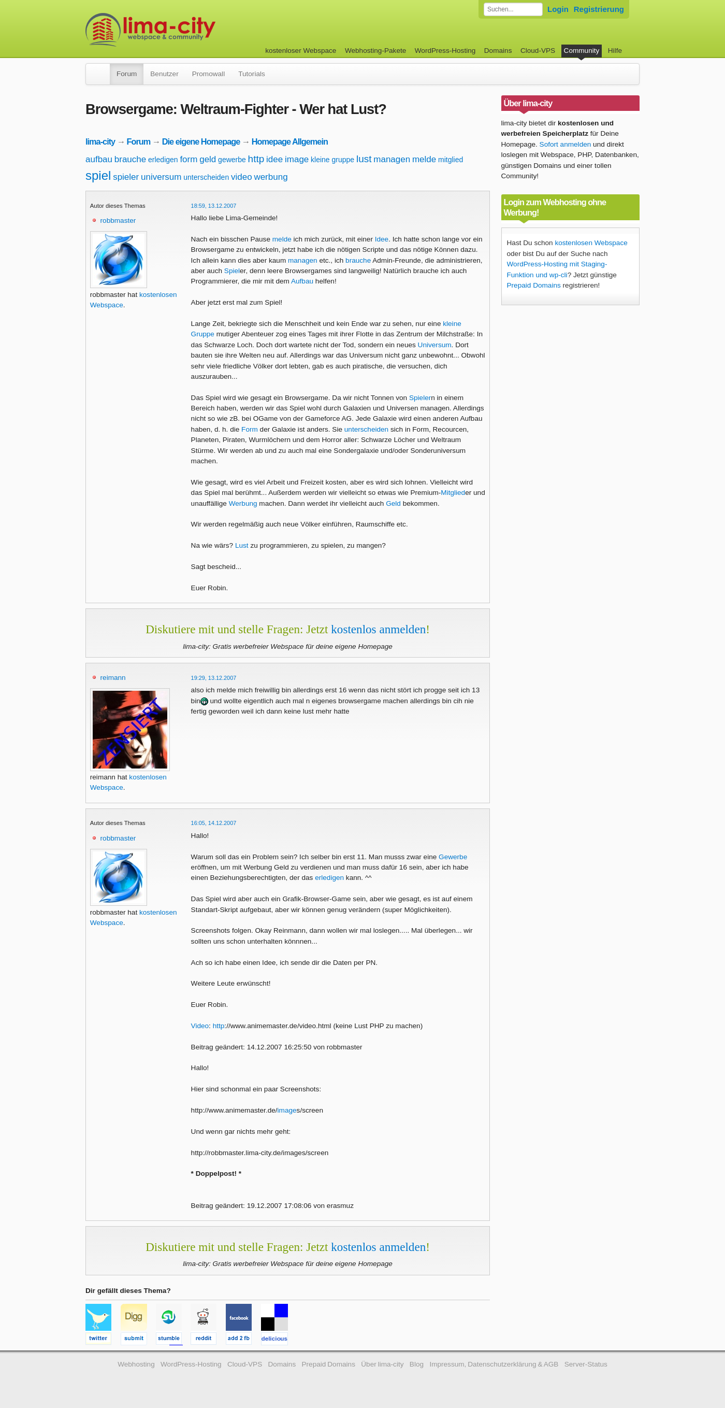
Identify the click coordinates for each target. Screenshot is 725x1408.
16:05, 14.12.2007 (214, 823)
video (241, 177)
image (297, 159)
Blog (417, 1364)
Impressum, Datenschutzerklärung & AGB (493, 1364)
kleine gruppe (332, 159)
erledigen (163, 159)
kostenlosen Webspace (591, 243)
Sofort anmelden (565, 144)
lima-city (100, 141)
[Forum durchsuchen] (513, 9)
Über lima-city (382, 1364)
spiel (98, 175)
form (188, 159)
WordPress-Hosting (445, 50)
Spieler (420, 398)
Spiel (232, 271)
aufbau (98, 159)
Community (582, 50)
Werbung (243, 503)
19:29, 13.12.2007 (214, 678)
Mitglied (453, 492)
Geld (393, 503)
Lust (242, 545)
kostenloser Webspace (300, 50)
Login (558, 9)
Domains (498, 50)
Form (249, 429)
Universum (435, 345)
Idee (381, 239)
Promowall (208, 74)
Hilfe (615, 50)
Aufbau (302, 281)
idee (274, 159)
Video (200, 1026)
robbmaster (118, 220)
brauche (130, 159)
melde (424, 159)
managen (391, 159)
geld (207, 159)
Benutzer (164, 74)
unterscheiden (206, 177)
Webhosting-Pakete (375, 50)
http (256, 158)
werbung (270, 177)
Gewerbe (453, 857)
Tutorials (251, 74)
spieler (126, 177)
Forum (127, 74)
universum (161, 177)
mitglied (450, 159)
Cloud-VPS (537, 50)
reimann (113, 677)
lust (364, 158)
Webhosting (136, 1364)
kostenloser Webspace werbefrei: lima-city (189, 30)
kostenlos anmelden (378, 629)
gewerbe (232, 159)
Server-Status (585, 1364)
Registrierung (599, 9)
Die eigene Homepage (201, 141)
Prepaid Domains (534, 285)
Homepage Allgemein (290, 141)
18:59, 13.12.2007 (214, 206)
